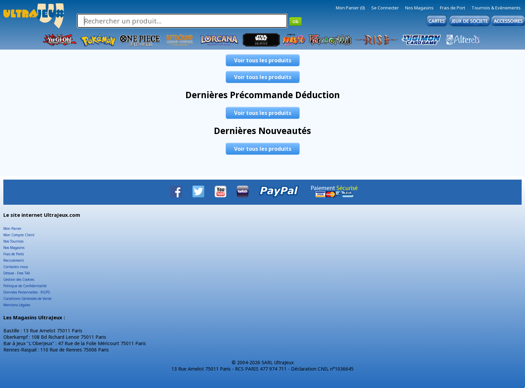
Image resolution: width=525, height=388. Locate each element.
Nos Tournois (13, 241)
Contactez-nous (15, 266)
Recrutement (13, 260)
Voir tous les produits (262, 60)
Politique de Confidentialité (25, 285)
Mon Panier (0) (350, 8)
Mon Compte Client (18, 235)
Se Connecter (385, 8)
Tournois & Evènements (496, 8)
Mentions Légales (16, 305)
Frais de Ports (13, 254)
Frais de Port (452, 8)
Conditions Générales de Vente (27, 298)
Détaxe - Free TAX (16, 273)
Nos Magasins (419, 8)
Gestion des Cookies (18, 279)
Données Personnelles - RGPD (26, 292)
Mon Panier (12, 228)
